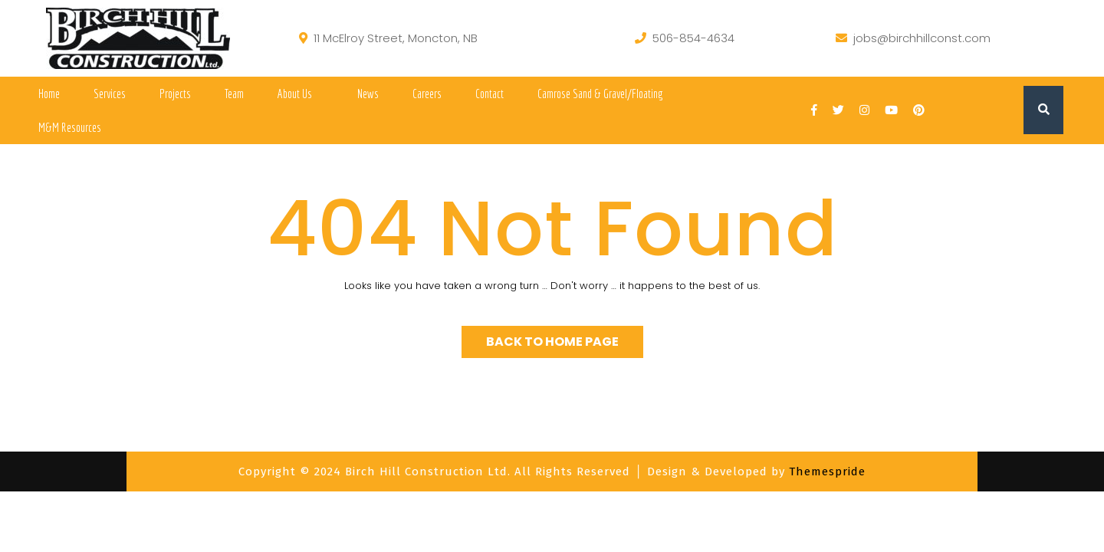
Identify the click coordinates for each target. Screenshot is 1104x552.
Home (49, 93)
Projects (175, 93)
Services (110, 93)
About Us (295, 93)
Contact (489, 93)
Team (234, 93)
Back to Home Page (552, 341)
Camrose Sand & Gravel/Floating (600, 93)
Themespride (825, 471)
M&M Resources (69, 127)
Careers (427, 93)
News (368, 93)
